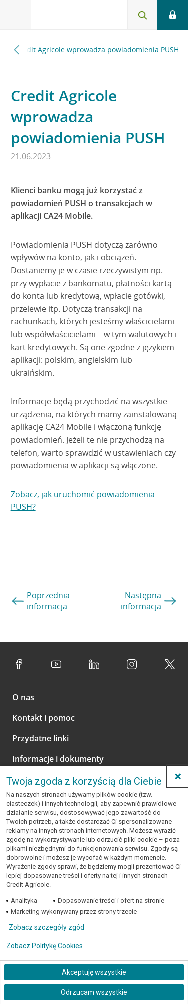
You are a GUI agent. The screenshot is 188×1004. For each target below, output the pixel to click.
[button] (178, 776)
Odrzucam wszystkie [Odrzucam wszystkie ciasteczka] (94, 992)
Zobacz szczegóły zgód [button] (46, 927)
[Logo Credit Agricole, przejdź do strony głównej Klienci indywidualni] (68, 16)
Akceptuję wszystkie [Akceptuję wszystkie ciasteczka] (94, 972)
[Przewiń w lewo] (17, 49)
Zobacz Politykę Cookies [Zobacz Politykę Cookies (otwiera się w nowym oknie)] (44, 946)
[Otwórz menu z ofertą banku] (15, 15)
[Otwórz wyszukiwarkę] (142, 15)
